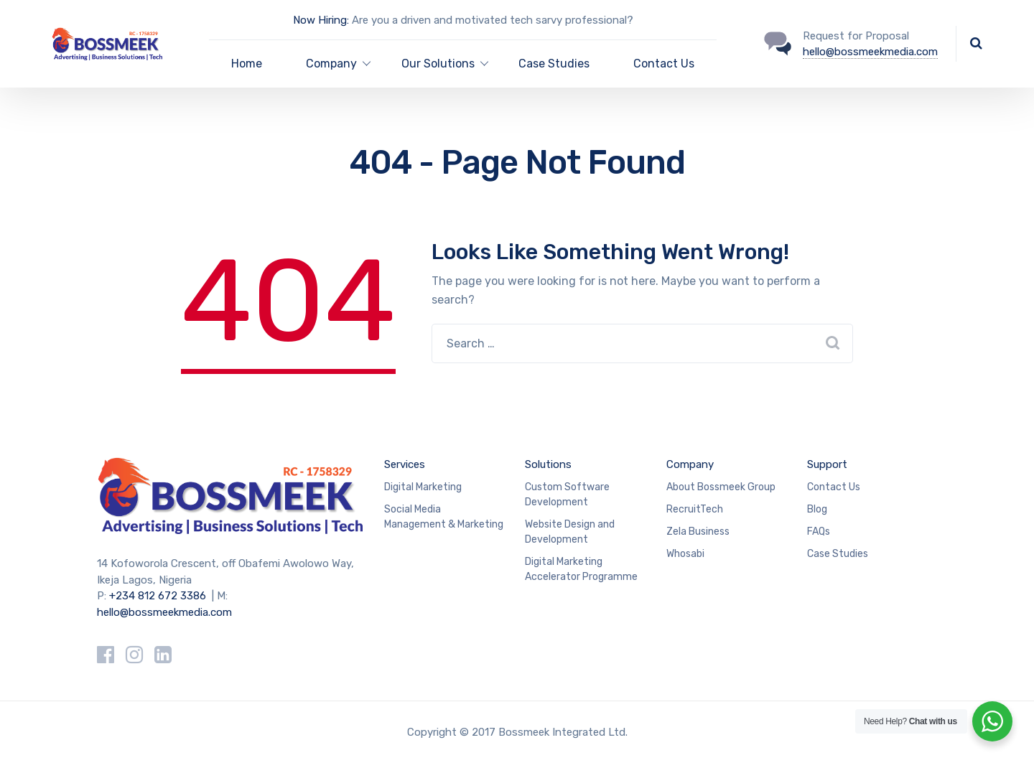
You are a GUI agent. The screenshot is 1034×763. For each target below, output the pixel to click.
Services (404, 464)
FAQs (818, 531)
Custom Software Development (567, 494)
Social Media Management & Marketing (443, 516)
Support (827, 464)
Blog (817, 509)
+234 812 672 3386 (157, 595)
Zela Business (698, 531)
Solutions (548, 464)
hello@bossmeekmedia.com (870, 51)
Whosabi (685, 554)
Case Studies (554, 63)
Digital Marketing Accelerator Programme (581, 569)
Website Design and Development (570, 532)
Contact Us (663, 63)
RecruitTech (694, 509)
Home (246, 63)
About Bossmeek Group (721, 487)
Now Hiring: (321, 20)
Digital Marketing (423, 487)
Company (690, 464)
